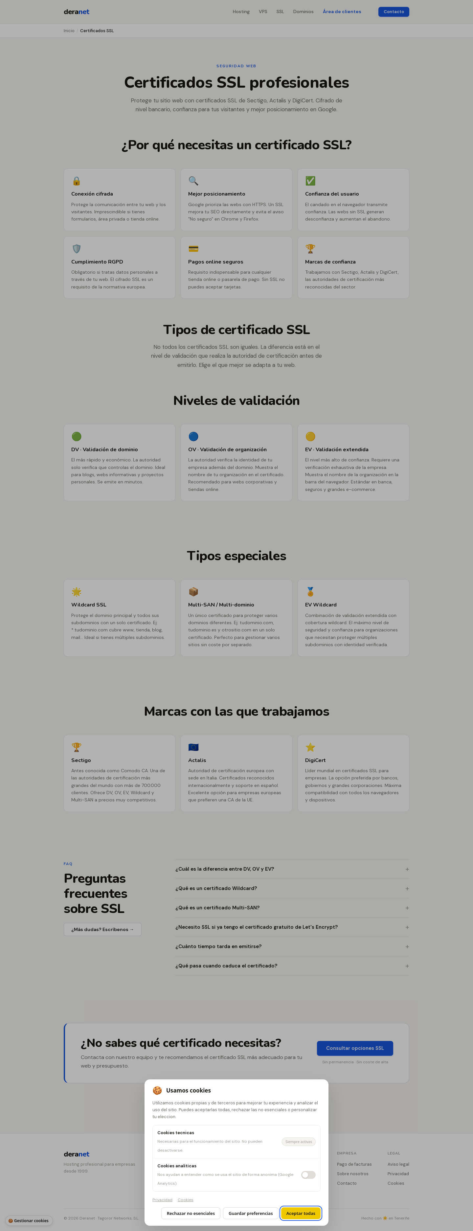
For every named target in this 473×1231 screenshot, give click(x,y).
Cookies (185, 1199)
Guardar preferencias (251, 1213)
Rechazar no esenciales (191, 1213)
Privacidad (162, 1199)
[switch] (308, 1175)
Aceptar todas (300, 1213)
